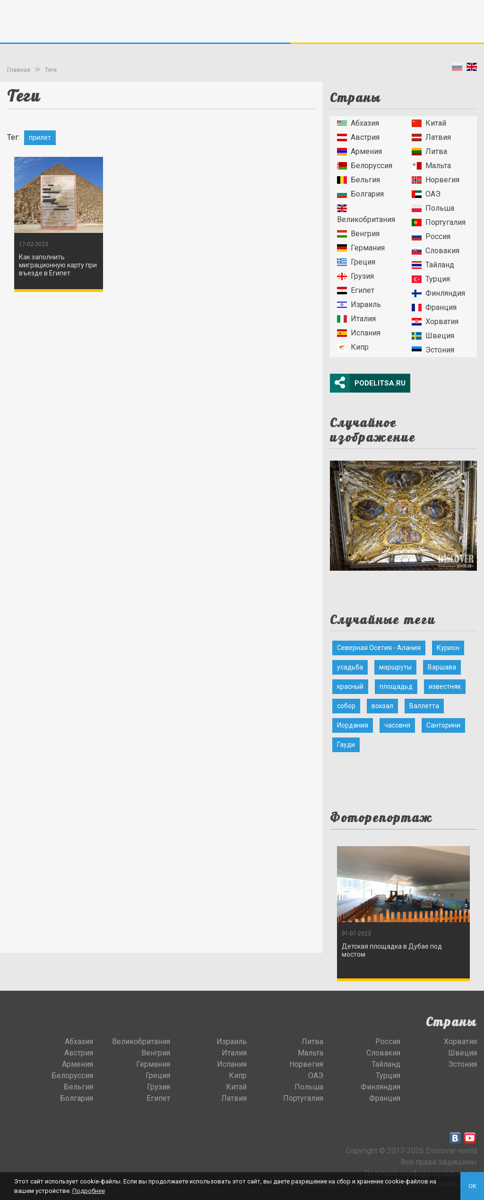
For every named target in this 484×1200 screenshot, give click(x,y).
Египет (355, 290)
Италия (356, 318)
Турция (431, 278)
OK (472, 1186)
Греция (356, 261)
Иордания (352, 725)
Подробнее (88, 1190)
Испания (358, 332)
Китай (429, 123)
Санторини (443, 725)
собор (346, 706)
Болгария (360, 193)
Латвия (431, 137)
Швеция (433, 335)
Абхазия (358, 123)
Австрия (358, 137)
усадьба (350, 667)
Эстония (433, 349)
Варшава (442, 667)
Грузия (355, 276)
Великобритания (366, 214)
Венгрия (358, 233)
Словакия (435, 250)
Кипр (353, 347)
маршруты (395, 667)
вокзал (382, 706)
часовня (397, 725)
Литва (429, 151)
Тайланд (433, 264)
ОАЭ (426, 193)
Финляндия (438, 293)
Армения (359, 151)
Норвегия (435, 179)
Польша (433, 208)
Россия (431, 236)
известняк (445, 686)
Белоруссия (364, 165)
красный (350, 686)
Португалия (439, 222)
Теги (51, 69)
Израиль (359, 304)
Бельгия (358, 179)
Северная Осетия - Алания (379, 647)
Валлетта (424, 706)
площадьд (396, 686)
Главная (18, 69)
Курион (448, 647)
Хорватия (435, 321)
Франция (434, 307)
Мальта (431, 165)
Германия (361, 247)
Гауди (346, 744)
